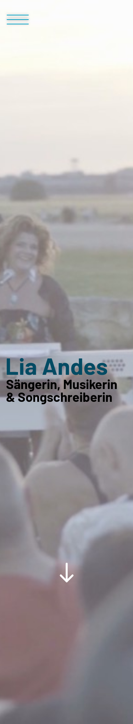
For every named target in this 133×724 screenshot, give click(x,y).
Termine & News (55, 548)
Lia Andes (56, 270)
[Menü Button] (18, 22)
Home (14, 548)
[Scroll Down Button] (66, 430)
